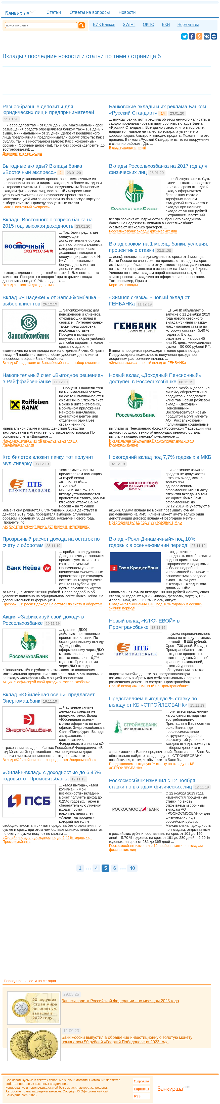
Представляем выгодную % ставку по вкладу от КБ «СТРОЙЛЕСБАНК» (152, 766)
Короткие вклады (123, 285)
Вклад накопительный (127, 148)
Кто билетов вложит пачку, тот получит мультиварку (46, 526)
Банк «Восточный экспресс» (26, 207)
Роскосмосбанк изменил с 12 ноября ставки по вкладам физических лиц (156, 848)
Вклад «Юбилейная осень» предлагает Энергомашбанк (49, 760)
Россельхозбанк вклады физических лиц (143, 231)
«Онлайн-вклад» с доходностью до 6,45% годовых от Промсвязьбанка (47, 840)
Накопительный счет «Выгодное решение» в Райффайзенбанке (40, 442)
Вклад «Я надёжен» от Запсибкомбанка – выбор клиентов (51, 363)
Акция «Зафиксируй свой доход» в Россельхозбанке (46, 682)
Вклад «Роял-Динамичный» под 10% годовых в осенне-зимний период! (155, 606)
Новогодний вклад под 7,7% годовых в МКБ (145, 522)
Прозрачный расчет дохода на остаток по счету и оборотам (52, 604)
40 (132, 868)
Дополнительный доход (22, 153)
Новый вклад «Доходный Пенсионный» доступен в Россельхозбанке (151, 442)
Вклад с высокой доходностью (28, 285)
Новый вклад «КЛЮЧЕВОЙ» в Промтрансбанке (149, 686)
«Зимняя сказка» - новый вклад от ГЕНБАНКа (147, 363)
